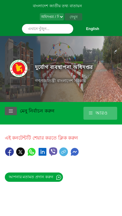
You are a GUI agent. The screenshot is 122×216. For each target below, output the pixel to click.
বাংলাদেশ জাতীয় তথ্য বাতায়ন (57, 6)
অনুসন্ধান (67, 29)
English (92, 29)
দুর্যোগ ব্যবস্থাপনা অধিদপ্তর (64, 67)
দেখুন (73, 17)
